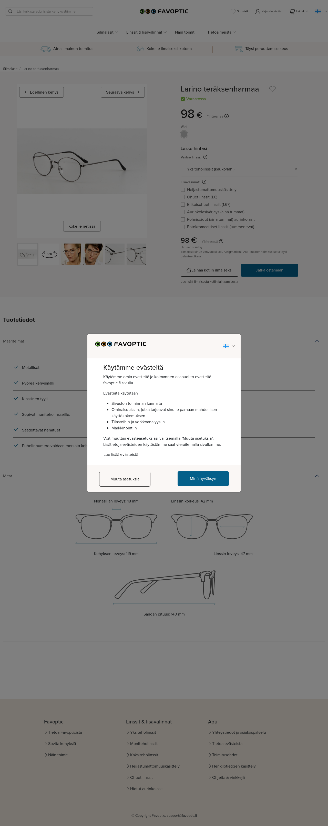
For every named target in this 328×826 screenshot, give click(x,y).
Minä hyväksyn (203, 478)
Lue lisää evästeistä (121, 454)
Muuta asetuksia (124, 479)
